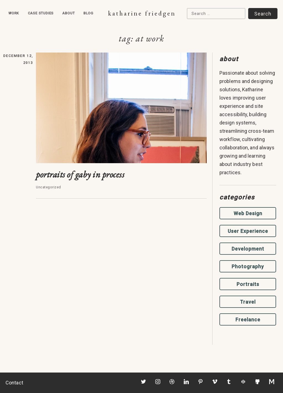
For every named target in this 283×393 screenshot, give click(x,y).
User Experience (248, 231)
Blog (88, 13)
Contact (14, 383)
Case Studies (41, 13)
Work (13, 13)
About (68, 13)
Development (248, 249)
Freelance (247, 319)
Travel (248, 302)
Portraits (248, 284)
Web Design (248, 213)
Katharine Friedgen (142, 13)
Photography (248, 266)
